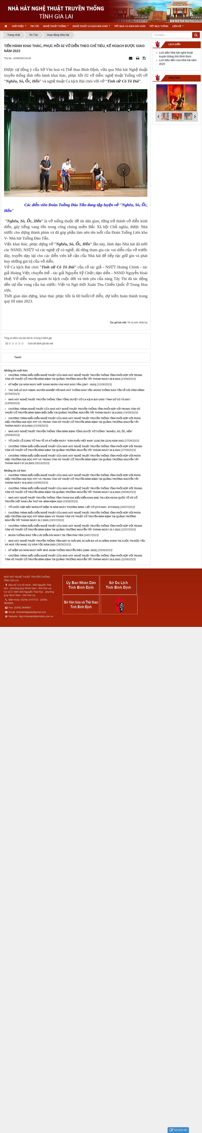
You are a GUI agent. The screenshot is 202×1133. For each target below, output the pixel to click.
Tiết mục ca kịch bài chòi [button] (129, 26)
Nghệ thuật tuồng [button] (56, 27)
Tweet (17, 357)
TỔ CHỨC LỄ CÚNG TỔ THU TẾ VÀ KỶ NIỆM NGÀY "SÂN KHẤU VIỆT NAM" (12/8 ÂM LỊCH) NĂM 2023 (66, 440)
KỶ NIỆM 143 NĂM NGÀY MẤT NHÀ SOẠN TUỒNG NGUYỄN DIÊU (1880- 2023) (52, 550)
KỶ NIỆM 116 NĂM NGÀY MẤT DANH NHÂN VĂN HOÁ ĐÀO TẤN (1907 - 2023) (52, 384)
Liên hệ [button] (177, 27)
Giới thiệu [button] (19, 27)
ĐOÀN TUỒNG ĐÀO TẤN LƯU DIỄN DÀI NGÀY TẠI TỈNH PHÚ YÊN (45, 535)
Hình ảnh (174, 77)
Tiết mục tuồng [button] (158, 26)
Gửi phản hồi (178, 1130)
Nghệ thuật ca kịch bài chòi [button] (91, 27)
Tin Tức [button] (34, 26)
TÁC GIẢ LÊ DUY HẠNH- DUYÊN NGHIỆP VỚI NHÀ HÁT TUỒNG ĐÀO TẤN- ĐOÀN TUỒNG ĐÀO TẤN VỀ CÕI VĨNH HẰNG (76, 390)
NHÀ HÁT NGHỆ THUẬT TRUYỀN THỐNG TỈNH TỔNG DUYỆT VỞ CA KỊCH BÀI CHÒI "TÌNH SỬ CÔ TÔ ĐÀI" (69, 399)
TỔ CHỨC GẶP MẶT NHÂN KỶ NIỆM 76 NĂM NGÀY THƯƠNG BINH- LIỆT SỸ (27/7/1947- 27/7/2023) (64, 507)
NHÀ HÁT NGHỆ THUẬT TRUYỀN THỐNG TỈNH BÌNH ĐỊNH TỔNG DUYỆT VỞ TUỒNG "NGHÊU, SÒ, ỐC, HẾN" (70, 431)
